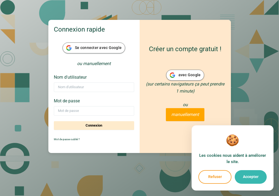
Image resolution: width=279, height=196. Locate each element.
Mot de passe (67, 100)
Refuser (215, 176)
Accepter (251, 176)
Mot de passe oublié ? (67, 139)
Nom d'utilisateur (70, 77)
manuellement (185, 114)
